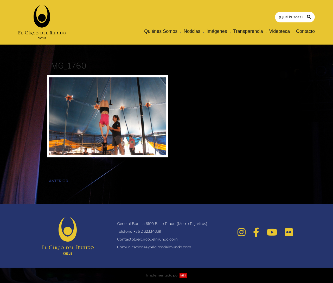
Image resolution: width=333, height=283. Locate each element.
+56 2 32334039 (147, 231)
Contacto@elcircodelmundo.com (147, 239)
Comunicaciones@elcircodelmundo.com (154, 247)
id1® (183, 275)
